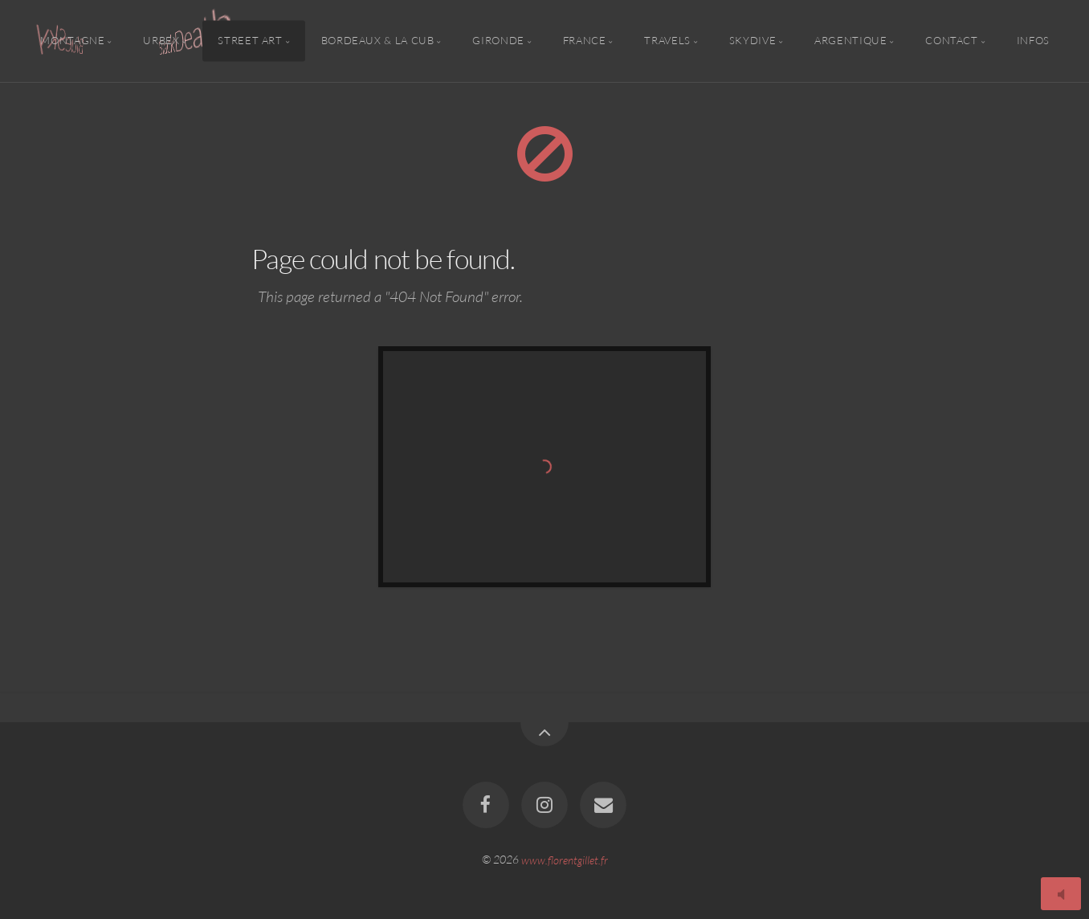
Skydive (752, 41)
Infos (1033, 41)
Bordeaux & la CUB (377, 41)
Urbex (161, 41)
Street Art (250, 41)
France (584, 41)
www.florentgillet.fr (564, 859)
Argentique (850, 41)
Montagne (72, 41)
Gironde (498, 41)
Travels (667, 41)
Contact (951, 41)
